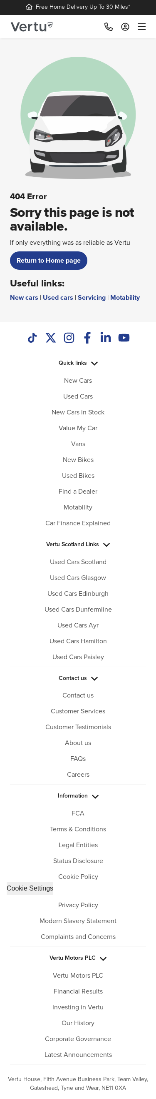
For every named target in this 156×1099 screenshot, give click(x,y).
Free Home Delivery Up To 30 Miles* (78, 7)
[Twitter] (50, 338)
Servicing (92, 297)
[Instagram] (69, 338)
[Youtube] (124, 338)
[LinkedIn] (105, 338)
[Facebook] (87, 338)
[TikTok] (32, 338)
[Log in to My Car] (125, 26)
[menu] (140, 26)
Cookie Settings (30, 888)
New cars (24, 297)
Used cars (58, 297)
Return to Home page (49, 260)
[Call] (108, 26)
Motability (125, 297)
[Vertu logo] (31, 27)
